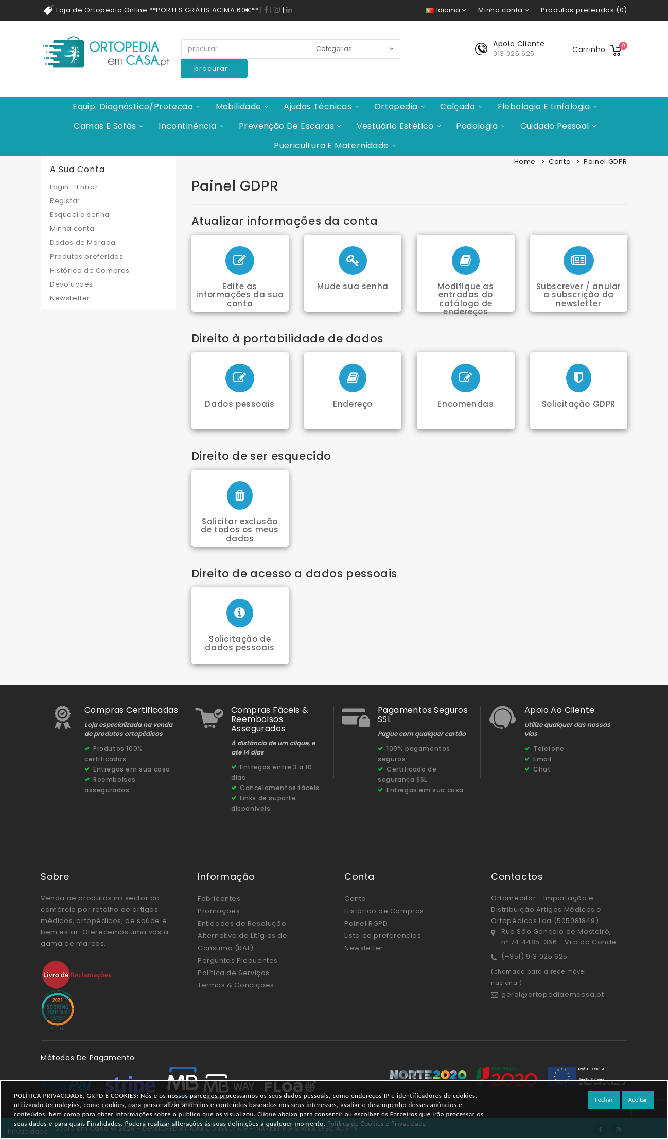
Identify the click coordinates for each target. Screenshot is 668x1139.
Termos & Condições (236, 985)
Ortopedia (396, 106)
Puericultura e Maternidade (331, 146)
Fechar (604, 1099)
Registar (65, 201)
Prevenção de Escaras (286, 126)
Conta (560, 161)
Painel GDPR (605, 161)
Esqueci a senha (80, 215)
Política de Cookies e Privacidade (376, 1123)
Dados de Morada (83, 242)
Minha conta (72, 228)
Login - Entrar (74, 187)
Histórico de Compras (90, 270)
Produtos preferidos (86, 256)
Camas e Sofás (105, 126)
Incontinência (187, 126)
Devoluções (71, 284)
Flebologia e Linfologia (544, 106)
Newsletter (363, 948)
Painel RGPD (366, 923)
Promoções (219, 911)
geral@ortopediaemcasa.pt (552, 994)
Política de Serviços (234, 973)
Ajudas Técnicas (317, 106)
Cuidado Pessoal (554, 126)
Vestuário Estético (395, 126)
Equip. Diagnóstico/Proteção (133, 106)
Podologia (477, 126)
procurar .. (214, 68)
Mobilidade (238, 106)
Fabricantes (219, 898)
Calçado (457, 106)
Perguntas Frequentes (238, 960)
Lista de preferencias (382, 936)
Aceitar (637, 1099)
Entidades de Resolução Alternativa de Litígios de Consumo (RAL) (243, 935)
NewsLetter (70, 298)
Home (525, 161)
